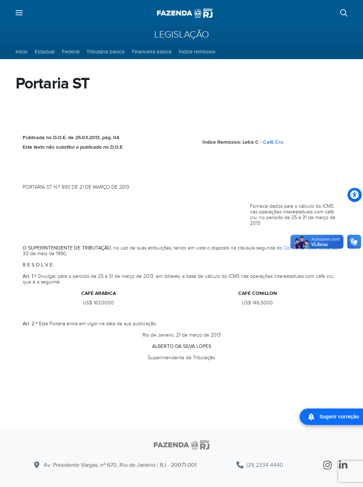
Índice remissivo (197, 51)
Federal (70, 51)
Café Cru (273, 142)
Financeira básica (152, 51)
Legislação (181, 34)
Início (22, 51)
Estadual (45, 51)
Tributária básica (105, 51)
